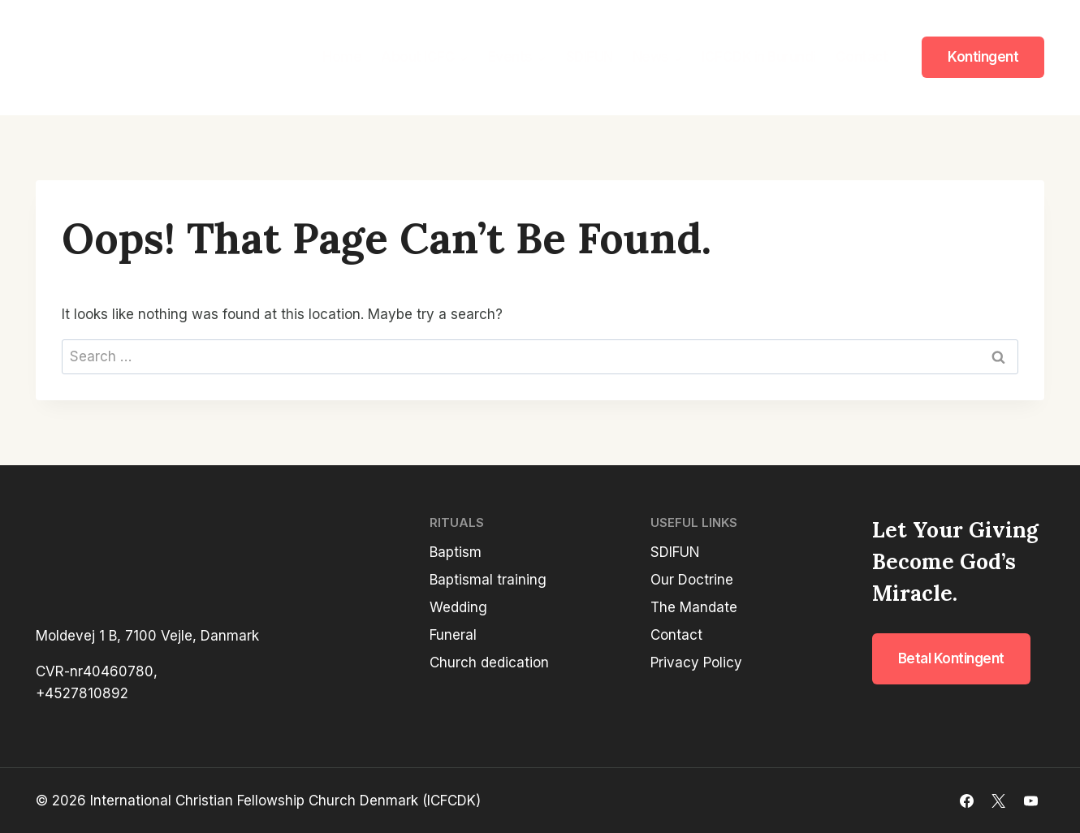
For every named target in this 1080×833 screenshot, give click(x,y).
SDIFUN (589, 57)
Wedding (458, 607)
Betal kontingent (951, 658)
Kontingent (983, 57)
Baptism (456, 552)
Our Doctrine (691, 580)
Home (341, 57)
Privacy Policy (696, 662)
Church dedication (489, 662)
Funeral (453, 635)
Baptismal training (488, 580)
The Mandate (693, 607)
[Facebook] (967, 800)
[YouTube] (1030, 800)
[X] (999, 800)
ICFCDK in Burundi (759, 57)
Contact (862, 57)
